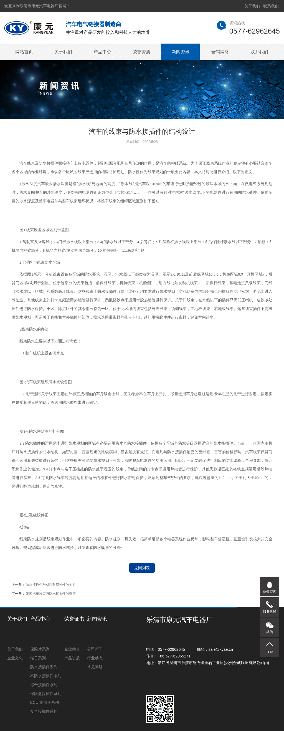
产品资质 (72, 658)
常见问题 (95, 667)
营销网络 (220, 51)
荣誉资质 (141, 51)
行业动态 (95, 658)
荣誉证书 (74, 619)
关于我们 (252, 6)
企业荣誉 (72, 649)
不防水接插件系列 (45, 676)
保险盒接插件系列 (45, 693)
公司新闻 (95, 649)
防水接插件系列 (43, 667)
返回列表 (142, 568)
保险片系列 (40, 649)
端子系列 (38, 658)
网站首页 (24, 51)
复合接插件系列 (43, 711)
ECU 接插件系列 (44, 702)
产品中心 (102, 51)
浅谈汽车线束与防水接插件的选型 (51, 594)
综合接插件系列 (43, 684)
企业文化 (15, 658)
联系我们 (271, 6)
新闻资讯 (180, 51)
